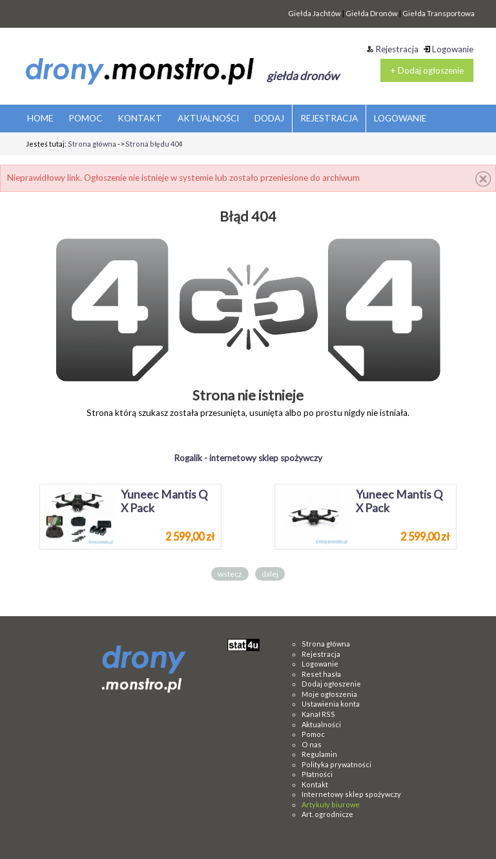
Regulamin (319, 754)
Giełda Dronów (372, 13)
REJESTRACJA (329, 118)
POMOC (85, 118)
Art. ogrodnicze (327, 814)
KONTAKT (140, 118)
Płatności (317, 774)
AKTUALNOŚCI (208, 118)
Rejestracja (392, 49)
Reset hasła (321, 674)
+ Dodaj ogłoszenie (427, 70)
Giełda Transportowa (438, 13)
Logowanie (448, 49)
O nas (312, 744)
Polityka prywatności (336, 764)
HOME (40, 118)
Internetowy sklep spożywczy (351, 794)
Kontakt (315, 784)
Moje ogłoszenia (329, 694)
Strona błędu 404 (153, 144)
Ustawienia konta (331, 703)
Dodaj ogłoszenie (331, 683)
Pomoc (313, 734)
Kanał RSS (318, 714)
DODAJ (269, 118)
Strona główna (92, 144)
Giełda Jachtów (314, 13)
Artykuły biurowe (331, 804)
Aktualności (321, 724)
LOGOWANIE (400, 118)
